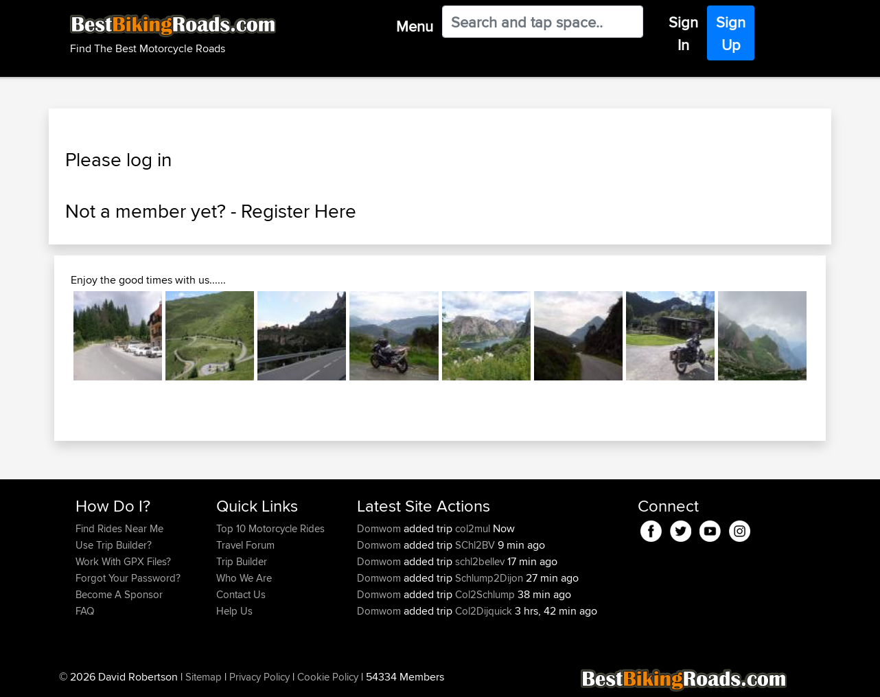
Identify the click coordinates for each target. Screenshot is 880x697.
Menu (414, 26)
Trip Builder (241, 561)
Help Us (234, 611)
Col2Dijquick (483, 611)
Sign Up (730, 33)
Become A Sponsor (119, 594)
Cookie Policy (327, 677)
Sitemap (203, 677)
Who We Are (244, 578)
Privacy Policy (259, 677)
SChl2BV (475, 545)
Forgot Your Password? (128, 578)
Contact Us (241, 594)
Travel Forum (245, 545)
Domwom (380, 528)
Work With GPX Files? (123, 561)
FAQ (85, 611)
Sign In (683, 33)
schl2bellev (480, 561)
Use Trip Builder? (114, 545)
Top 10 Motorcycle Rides (270, 528)
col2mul (472, 528)
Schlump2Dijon (489, 578)
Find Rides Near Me (119, 528)
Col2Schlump (485, 594)
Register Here (298, 211)
